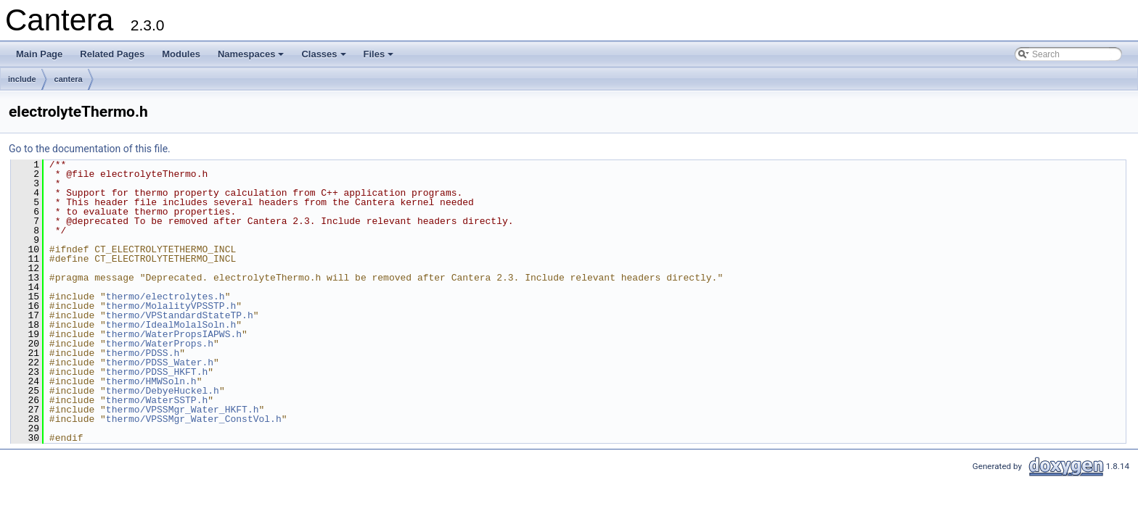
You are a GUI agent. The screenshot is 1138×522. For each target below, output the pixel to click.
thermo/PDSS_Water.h (159, 362)
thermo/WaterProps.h (159, 343)
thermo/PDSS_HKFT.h (157, 371)
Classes (324, 58)
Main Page (39, 54)
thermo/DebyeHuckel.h (162, 390)
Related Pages (112, 54)
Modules (181, 54)
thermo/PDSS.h (142, 353)
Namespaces (252, 58)
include (22, 79)
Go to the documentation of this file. (90, 148)
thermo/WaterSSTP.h (157, 400)
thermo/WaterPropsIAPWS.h (174, 334)
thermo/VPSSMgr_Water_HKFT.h (182, 409)
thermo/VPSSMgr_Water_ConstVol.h (194, 419)
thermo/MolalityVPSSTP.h (171, 305)
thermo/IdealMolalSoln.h (171, 324)
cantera (68, 79)
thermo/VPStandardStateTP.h (179, 315)
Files (380, 58)
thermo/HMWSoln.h (151, 381)
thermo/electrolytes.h (165, 296)
